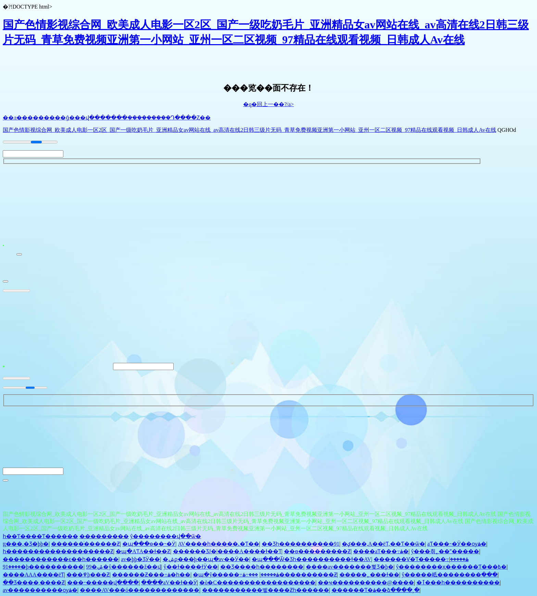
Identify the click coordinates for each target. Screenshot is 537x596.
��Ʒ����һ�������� (261, 569)
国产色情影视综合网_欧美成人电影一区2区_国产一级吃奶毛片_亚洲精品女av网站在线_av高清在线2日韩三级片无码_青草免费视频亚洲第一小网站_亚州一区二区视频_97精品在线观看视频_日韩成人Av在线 (249, 130)
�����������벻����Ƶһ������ (265, 592)
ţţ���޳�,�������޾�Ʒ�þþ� (26, 546)
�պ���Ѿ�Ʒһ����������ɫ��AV (311, 561)
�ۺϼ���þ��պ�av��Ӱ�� (206, 561)
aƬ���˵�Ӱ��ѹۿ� (456, 546)
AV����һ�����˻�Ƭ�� (218, 546)
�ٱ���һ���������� (458, 584)
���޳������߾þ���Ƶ (88, 577)
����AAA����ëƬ (33, 577)
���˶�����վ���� (103, 584)
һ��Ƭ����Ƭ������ (40, 538)
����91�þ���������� (43, 569)
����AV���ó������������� (139, 592)
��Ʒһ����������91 (300, 546)
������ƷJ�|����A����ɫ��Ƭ (227, 553)
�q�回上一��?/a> (268, 104)
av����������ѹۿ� (40, 592)
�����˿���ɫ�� (369, 577)
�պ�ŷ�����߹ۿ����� (236, 577)
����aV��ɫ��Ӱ (169, 584)
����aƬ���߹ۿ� (381, 553)
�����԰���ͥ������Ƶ (85, 546)
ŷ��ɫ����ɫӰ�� (191, 569)
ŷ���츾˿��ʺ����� (445, 553)
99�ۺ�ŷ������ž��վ (123, 569)
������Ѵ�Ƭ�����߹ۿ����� (421, 561)
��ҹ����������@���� (366, 584)
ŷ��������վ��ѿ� (165, 538)
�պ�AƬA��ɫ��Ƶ (143, 553)
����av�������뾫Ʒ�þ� (350, 569)
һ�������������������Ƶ (58, 553)
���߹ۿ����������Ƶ (289, 577)
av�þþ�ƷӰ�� (140, 561)
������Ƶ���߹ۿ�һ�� (151, 577)
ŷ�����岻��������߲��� (450, 577)
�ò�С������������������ (257, 584)
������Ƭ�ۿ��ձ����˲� (376, 592)
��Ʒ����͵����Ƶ (34, 584)
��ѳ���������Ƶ (317, 553)
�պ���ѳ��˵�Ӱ (148, 546)
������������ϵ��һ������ (60, 561)
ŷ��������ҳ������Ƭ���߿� (451, 569)
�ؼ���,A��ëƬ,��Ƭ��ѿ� (383, 546)
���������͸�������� (104, 538)
